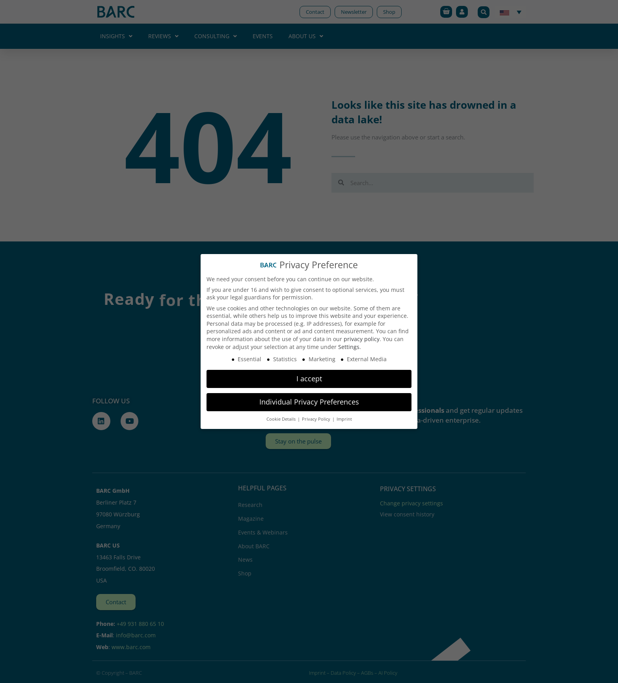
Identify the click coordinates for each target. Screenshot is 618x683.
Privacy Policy (316, 419)
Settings (348, 347)
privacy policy (362, 339)
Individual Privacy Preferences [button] (309, 401)
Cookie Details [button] (281, 419)
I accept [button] (309, 378)
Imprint (344, 419)
